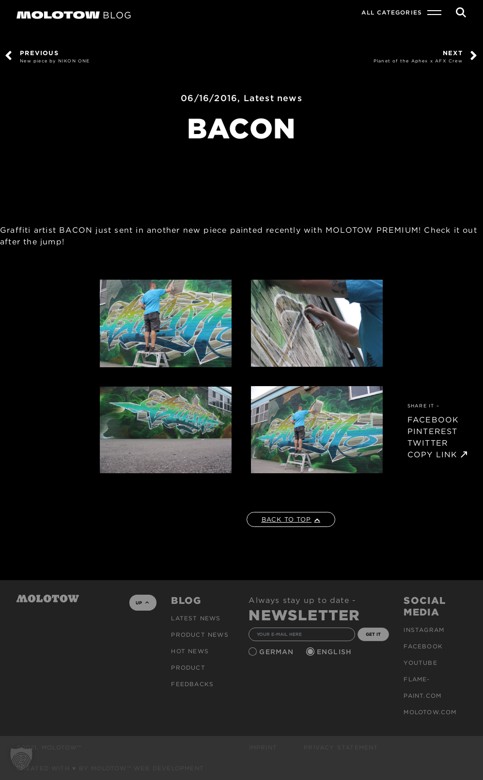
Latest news (273, 98)
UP (142, 602)
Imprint (263, 747)
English (336, 652)
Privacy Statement (341, 747)
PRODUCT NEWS (199, 634)
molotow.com (430, 712)
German (277, 652)
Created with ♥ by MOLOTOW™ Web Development (110, 768)
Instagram (424, 629)
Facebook (423, 646)
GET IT (373, 634)
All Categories (391, 12)
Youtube (420, 662)
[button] (21, 758)
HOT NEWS (190, 651)
